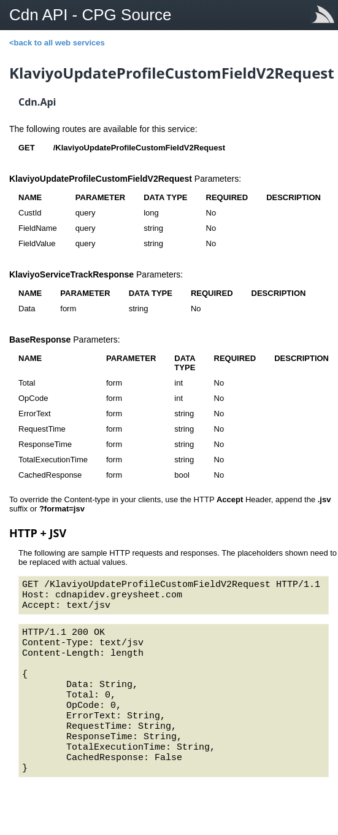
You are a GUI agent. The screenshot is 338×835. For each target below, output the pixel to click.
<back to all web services (57, 42)
